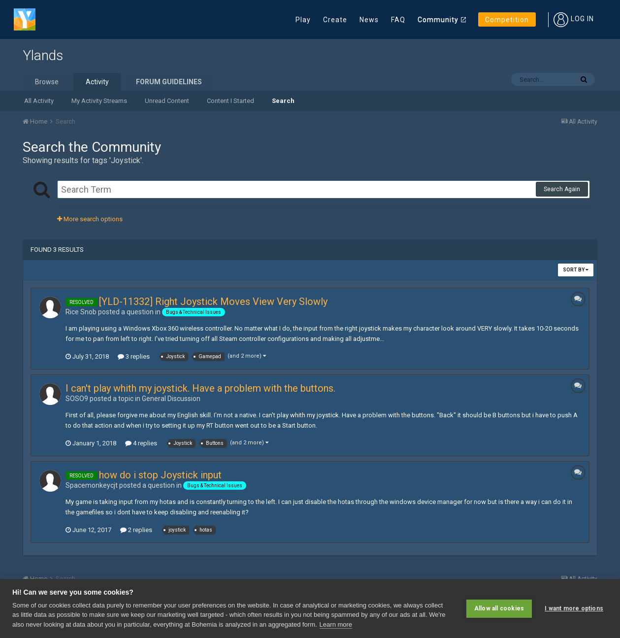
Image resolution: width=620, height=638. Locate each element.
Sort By (575, 269)
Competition (507, 20)
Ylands (43, 55)
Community (438, 20)
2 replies (136, 530)
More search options (90, 219)
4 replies (141, 443)
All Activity (39, 100)
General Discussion (171, 399)
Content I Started (230, 100)
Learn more (336, 624)
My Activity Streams (99, 100)
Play (303, 20)
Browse (47, 82)
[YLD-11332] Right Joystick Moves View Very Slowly (213, 301)
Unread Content (167, 100)
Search (283, 100)
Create (335, 20)
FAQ (398, 20)
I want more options (574, 608)
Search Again (562, 189)
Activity (97, 82)
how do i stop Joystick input (160, 475)
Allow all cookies (499, 608)
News (369, 20)
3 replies (134, 356)
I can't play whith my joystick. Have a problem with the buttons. (200, 388)
